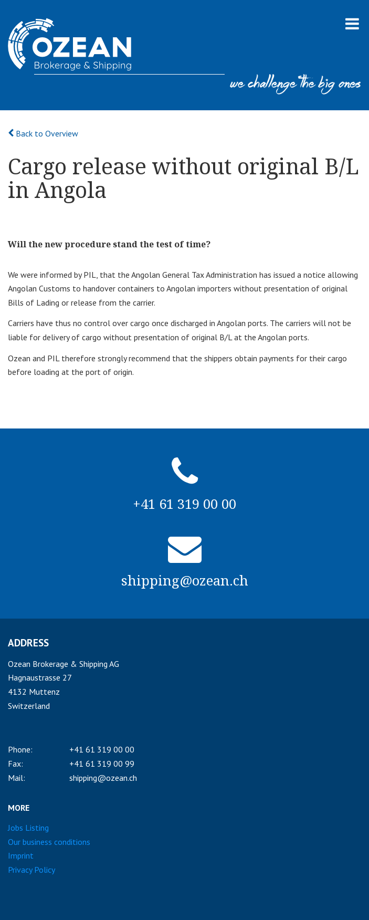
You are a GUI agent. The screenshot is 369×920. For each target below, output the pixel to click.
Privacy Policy (31, 869)
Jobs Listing (28, 827)
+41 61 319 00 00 (101, 749)
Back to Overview (43, 133)
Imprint (21, 855)
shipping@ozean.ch (103, 777)
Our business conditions (49, 842)
